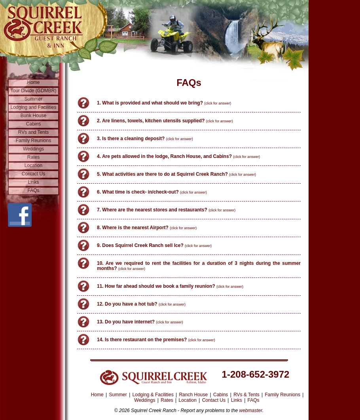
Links (33, 182)
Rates (33, 157)
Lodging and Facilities (33, 107)
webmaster (250, 410)
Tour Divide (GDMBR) (33, 90)
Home (33, 82)
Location (33, 165)
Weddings (33, 149)
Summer (33, 99)
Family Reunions (33, 140)
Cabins (33, 124)
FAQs (33, 190)
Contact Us (33, 174)
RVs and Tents (33, 132)
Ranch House (193, 394)
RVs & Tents (246, 394)
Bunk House (33, 115)
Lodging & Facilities (153, 394)
